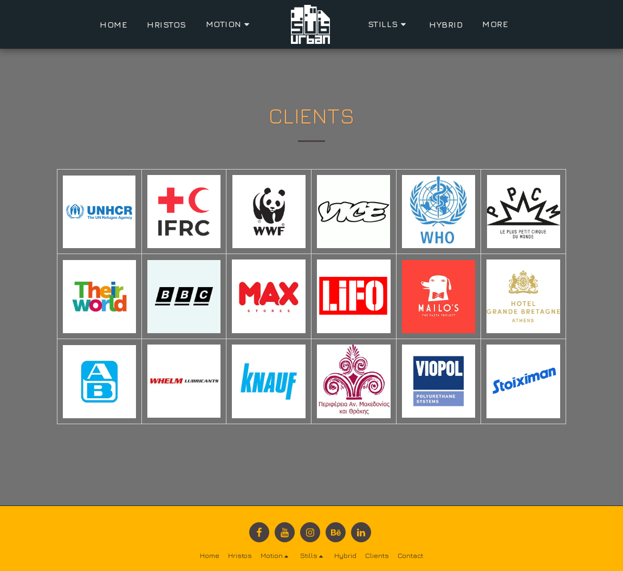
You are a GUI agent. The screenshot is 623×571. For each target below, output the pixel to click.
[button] (229, 24)
